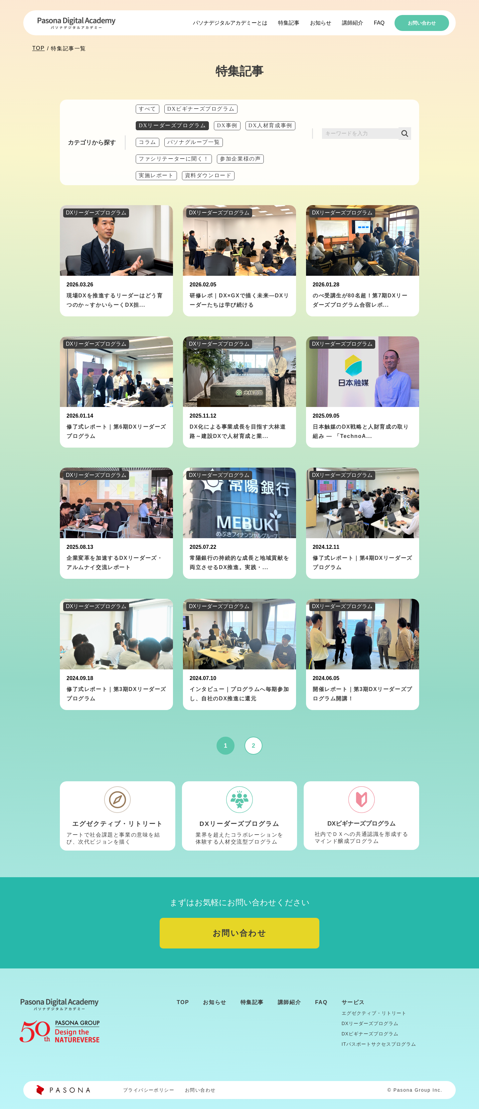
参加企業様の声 (240, 159)
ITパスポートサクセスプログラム (379, 1044)
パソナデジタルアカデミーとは (230, 23)
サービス (353, 1002)
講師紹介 (352, 23)
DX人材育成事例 (270, 125)
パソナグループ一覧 (193, 142)
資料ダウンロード (208, 175)
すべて (147, 109)
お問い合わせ (422, 23)
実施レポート (156, 175)
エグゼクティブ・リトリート (374, 1013)
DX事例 (227, 125)
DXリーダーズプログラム (172, 125)
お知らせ (320, 23)
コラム (147, 142)
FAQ (379, 23)
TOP (38, 48)
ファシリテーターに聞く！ (174, 159)
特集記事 (288, 23)
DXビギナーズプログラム (201, 109)
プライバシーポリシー (148, 1090)
